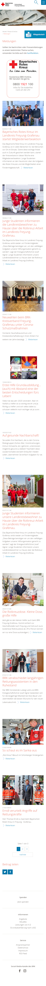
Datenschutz (23, 947)
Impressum (23, 950)
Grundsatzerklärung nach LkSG (23, 927)
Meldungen (7, 34)
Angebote (23, 919)
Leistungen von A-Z (23, 924)
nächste (23, 854)
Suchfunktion (32, 53)
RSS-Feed (23, 953)
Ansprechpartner (23, 945)
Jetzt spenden (23, 902)
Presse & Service (12, 31)
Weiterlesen (28, 167)
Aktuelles (23, 922)
